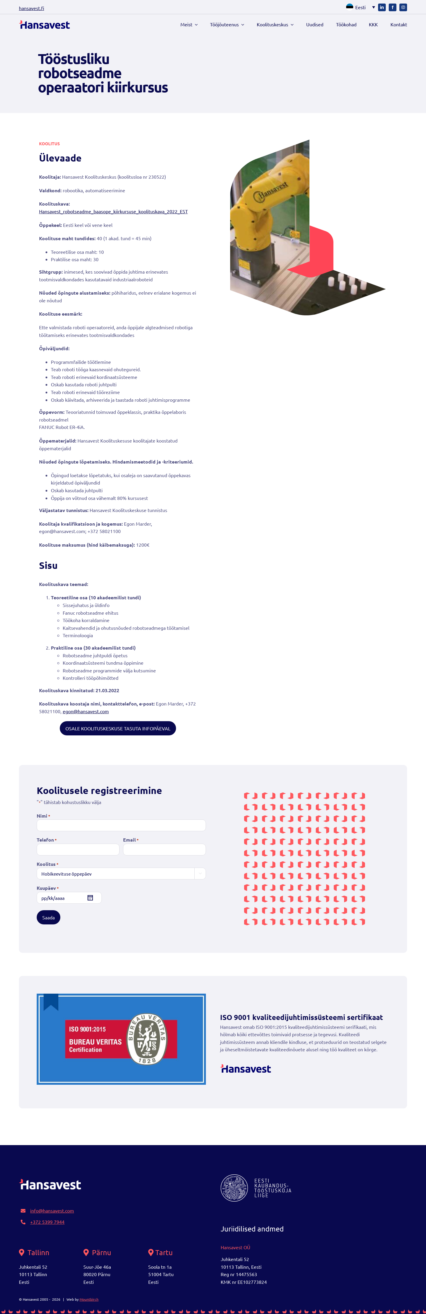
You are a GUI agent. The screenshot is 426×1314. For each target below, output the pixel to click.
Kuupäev (48, 888)
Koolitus (48, 864)
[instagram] (403, 7)
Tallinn (34, 1252)
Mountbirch (89, 1299)
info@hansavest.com (52, 1210)
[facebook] (392, 7)
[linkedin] (382, 7)
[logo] (44, 24)
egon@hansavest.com (86, 711)
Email (131, 840)
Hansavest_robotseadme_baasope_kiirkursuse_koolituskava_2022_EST (113, 211)
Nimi (43, 816)
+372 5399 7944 (47, 1222)
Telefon (47, 840)
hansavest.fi (31, 8)
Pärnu (97, 1252)
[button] (359, 7)
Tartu (160, 1252)
